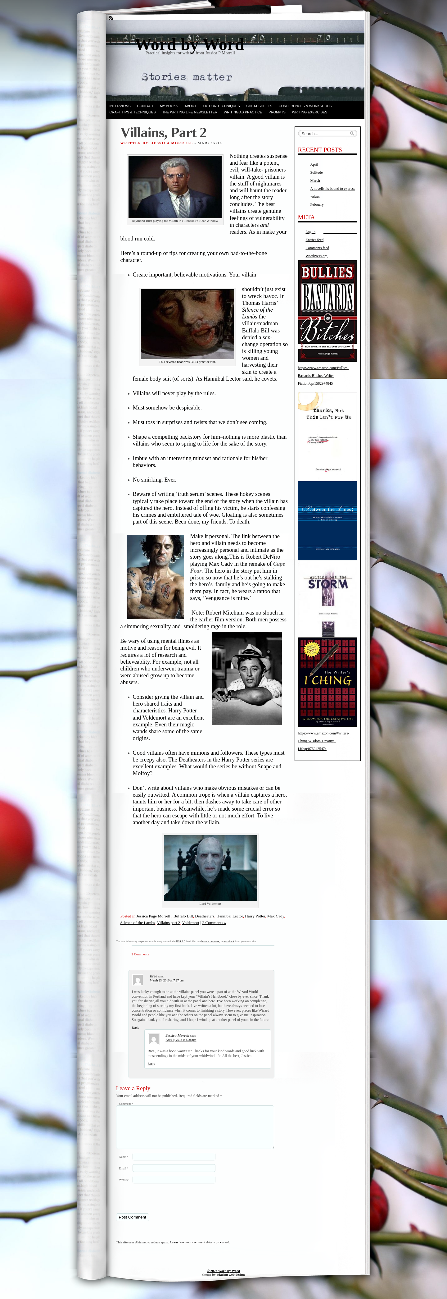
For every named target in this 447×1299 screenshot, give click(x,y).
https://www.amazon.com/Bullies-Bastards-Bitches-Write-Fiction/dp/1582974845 (323, 376)
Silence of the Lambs (137, 922)
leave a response (210, 941)
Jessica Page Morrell (153, 916)
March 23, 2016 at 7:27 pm (167, 980)
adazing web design (230, 1282)
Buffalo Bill (183, 916)
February (317, 204)
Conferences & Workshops (305, 106)
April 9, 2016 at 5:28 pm (181, 1039)
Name (124, 1164)
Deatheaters (204, 916)
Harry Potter (255, 916)
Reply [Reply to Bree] (135, 1027)
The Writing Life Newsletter (189, 112)
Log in (311, 232)
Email (124, 1176)
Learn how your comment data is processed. (200, 1249)
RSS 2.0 (180, 941)
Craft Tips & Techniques (133, 112)
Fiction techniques (221, 106)
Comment (126, 1103)
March (315, 180)
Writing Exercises (309, 112)
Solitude (316, 172)
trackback (229, 941)
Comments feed (317, 248)
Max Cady (275, 916)
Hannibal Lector (229, 916)
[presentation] (158, 1205)
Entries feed (315, 240)
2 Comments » (214, 922)
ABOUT (190, 106)
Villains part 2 (168, 922)
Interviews (120, 106)
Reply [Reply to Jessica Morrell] (151, 1063)
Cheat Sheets (259, 106)
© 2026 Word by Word (223, 1278)
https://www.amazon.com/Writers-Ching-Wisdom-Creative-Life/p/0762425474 (323, 741)
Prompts (277, 112)
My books (169, 106)
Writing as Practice (243, 112)
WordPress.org (316, 256)
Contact (145, 106)
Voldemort (190, 922)
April (314, 164)
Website (124, 1187)
